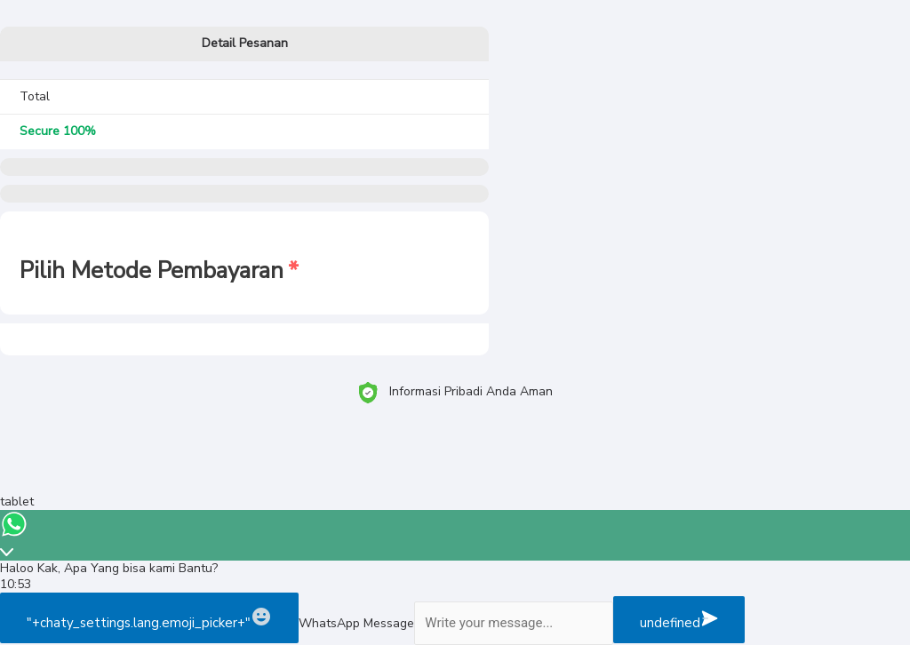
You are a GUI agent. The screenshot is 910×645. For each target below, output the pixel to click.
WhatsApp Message (356, 623)
